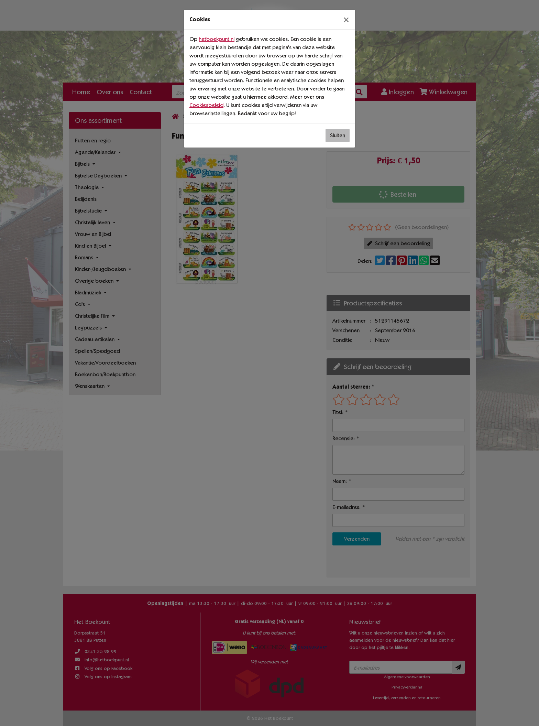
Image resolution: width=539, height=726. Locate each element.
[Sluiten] (346, 19)
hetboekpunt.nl (216, 39)
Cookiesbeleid (206, 105)
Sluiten (337, 135)
